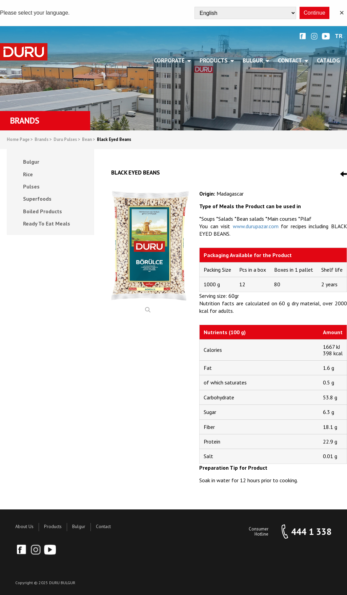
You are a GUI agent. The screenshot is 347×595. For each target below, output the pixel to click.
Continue (314, 13)
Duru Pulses (67, 139)
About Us (24, 526)
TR (339, 36)
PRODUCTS (215, 60)
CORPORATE (170, 60)
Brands (43, 139)
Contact (103, 526)
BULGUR (254, 60)
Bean (88, 139)
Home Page (20, 139)
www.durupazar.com (256, 226)
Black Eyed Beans (114, 139)
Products (53, 526)
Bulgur (78, 526)
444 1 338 (311, 531)
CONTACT (291, 60)
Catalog (328, 60)
